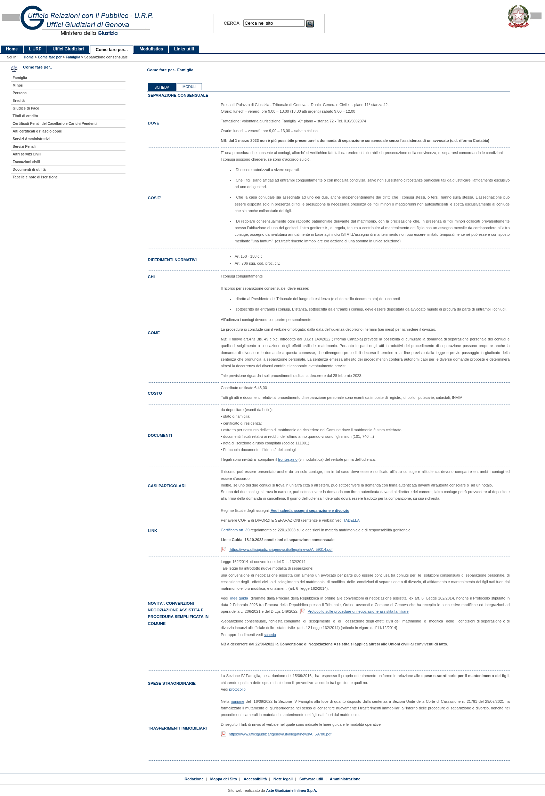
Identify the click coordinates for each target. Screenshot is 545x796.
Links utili (184, 49)
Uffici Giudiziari (68, 49)
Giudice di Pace (26, 108)
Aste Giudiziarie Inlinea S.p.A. (291, 791)
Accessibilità (255, 779)
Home (12, 49)
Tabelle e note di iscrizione (35, 177)
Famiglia (73, 57)
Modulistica (151, 49)
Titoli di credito (25, 116)
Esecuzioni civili (26, 162)
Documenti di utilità (29, 169)
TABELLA (351, 520)
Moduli (189, 87)
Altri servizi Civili (27, 154)
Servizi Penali (24, 146)
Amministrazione (345, 779)
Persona (19, 93)
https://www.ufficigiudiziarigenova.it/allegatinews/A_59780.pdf (280, 734)
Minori (18, 85)
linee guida (238, 598)
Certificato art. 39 (235, 530)
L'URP (35, 49)
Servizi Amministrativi (31, 139)
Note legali (283, 779)
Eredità (19, 101)
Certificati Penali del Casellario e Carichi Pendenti (55, 124)
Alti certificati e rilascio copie (37, 131)
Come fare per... (112, 49)
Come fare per (50, 57)
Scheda (161, 87)
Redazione (194, 779)
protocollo (237, 689)
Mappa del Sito (223, 779)
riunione (237, 701)
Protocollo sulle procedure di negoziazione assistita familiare (358, 611)
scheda (270, 635)
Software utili (311, 779)
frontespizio (288, 459)
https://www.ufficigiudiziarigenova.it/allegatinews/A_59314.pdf (280, 549)
